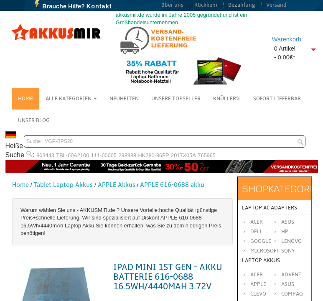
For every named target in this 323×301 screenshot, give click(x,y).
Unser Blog (34, 120)
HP (284, 231)
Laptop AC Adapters (269, 207)
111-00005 (104, 155)
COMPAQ (292, 294)
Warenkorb (286, 39)
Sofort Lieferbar (277, 98)
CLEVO (258, 294)
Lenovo (291, 241)
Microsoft (265, 250)
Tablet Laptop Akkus (63, 185)
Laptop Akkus (261, 260)
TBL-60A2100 (72, 155)
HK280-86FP (153, 155)
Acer (256, 222)
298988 (127, 155)
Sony (288, 250)
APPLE (258, 284)
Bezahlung (241, 5)
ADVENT (291, 274)
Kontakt (99, 6)
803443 (45, 155)
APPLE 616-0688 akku (172, 185)
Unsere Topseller (176, 98)
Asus (287, 222)
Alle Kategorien (71, 98)
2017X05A (183, 155)
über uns (172, 5)
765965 (207, 155)
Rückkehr (206, 5)
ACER (256, 274)
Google (260, 241)
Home (25, 98)
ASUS (287, 284)
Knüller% (227, 98)
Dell (256, 231)
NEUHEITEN (124, 98)
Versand (276, 5)
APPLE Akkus (116, 185)
